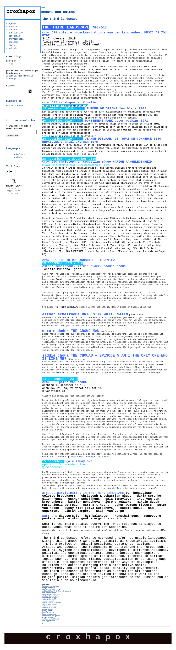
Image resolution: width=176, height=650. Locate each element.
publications (16, 33)
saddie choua (48, 612)
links (12, 45)
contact (13, 30)
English (17, 157)
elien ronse (47, 617)
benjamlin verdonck (51, 589)
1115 (9, 63)
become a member (15, 106)
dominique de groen (51, 616)
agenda (12, 23)
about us (14, 27)
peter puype (47, 609)
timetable (14, 36)
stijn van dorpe (49, 604)
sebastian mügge (49, 599)
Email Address (15, 128)
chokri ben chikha (50, 596)
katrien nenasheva (50, 586)
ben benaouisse (49, 593)
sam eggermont (48, 621)
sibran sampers (49, 606)
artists (13, 48)
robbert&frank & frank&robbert (56, 591)
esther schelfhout (50, 619)
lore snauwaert (49, 614)
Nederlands (19, 154)
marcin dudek (48, 601)
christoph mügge (49, 598)
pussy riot (47, 611)
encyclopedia (16, 39)
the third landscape (60, 19)
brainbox (14, 42)
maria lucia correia (51, 603)
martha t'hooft (49, 607)
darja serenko (48, 588)
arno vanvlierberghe (51, 594)
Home (43, 8)
